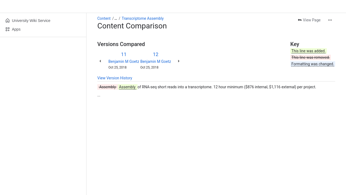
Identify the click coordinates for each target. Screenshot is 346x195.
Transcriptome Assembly (143, 18)
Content (104, 18)
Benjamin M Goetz (123, 61)
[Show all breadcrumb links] (115, 18)
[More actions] (330, 20)
